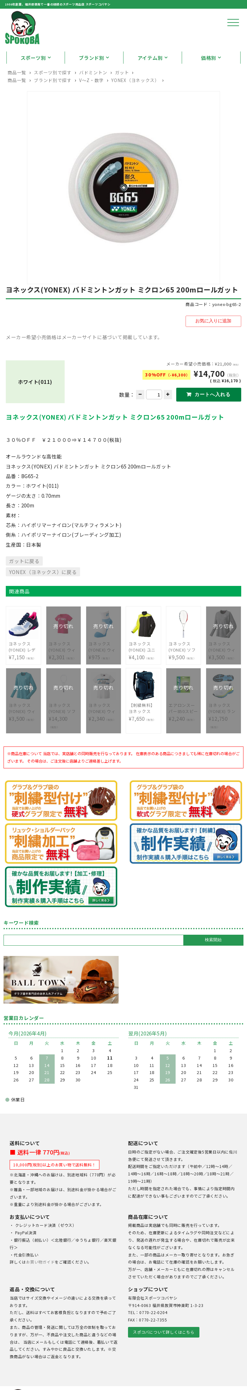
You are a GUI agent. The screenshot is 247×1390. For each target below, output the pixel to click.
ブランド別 (91, 71)
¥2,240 (183, 721)
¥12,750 (223, 725)
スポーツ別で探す (52, 86)
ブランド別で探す (52, 93)
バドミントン (93, 86)
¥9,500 (183, 659)
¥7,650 (144, 721)
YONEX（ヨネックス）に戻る (43, 584)
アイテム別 (150, 71)
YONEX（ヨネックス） (135, 93)
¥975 (103, 659)
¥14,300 (63, 725)
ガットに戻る (24, 573)
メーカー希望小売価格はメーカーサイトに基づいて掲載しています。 (84, 349)
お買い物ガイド (40, 1275)
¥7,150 (24, 659)
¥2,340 (103, 721)
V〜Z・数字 (91, 93)
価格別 (208, 71)
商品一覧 (16, 86)
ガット (122, 86)
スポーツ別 (33, 71)
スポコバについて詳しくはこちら (163, 1345)
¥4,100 (144, 659)
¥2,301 (63, 659)
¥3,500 (223, 659)
